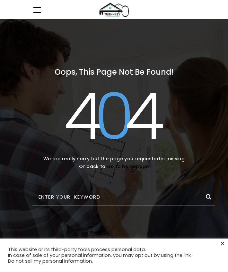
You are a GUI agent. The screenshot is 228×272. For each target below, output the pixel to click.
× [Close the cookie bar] (222, 243)
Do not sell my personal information (50, 261)
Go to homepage (128, 166)
